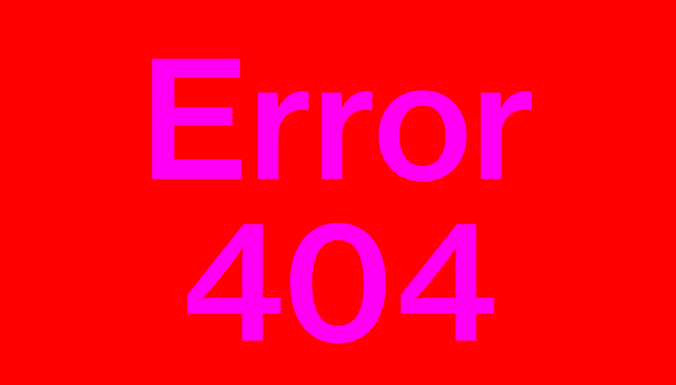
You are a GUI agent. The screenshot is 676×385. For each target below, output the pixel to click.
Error (338, 200)
